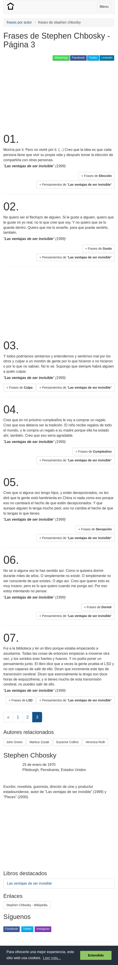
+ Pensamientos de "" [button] (75, 184)
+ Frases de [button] (96, 176)
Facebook (78, 57)
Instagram (42, 928)
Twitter (93, 57)
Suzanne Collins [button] (67, 742)
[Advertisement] (55, 96)
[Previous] (8, 717)
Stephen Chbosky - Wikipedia (26, 905)
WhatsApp (61, 57)
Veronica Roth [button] (95, 742)
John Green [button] (14, 742)
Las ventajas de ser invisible (29, 883)
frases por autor (19, 22)
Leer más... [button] (52, 958)
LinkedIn (106, 57)
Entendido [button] (96, 955)
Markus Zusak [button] (39, 742)
